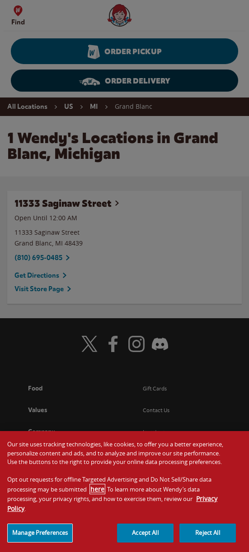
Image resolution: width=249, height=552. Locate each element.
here (97, 518)
